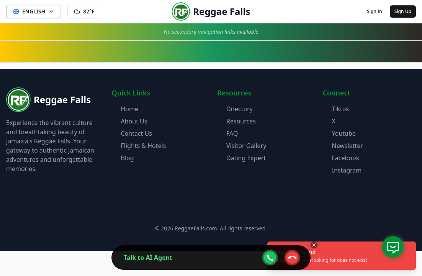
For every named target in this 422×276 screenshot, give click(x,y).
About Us (134, 121)
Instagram (347, 170)
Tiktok (341, 109)
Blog (127, 158)
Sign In (374, 11)
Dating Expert (246, 158)
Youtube (344, 133)
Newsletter (347, 145)
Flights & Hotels (143, 145)
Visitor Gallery (246, 145)
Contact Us (136, 133)
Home (130, 109)
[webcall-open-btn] (270, 257)
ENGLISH (33, 11)
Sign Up (402, 11)
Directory (239, 109)
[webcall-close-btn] (292, 257)
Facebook (346, 158)
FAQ (232, 133)
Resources (241, 121)
